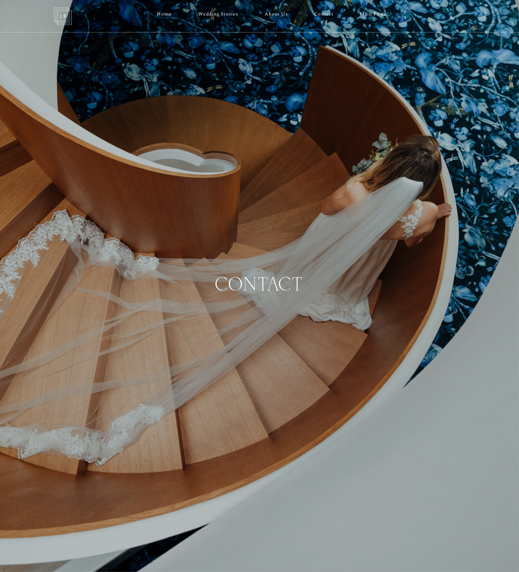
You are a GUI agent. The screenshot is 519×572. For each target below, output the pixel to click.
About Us (276, 14)
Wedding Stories (218, 14)
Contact (323, 14)
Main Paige (373, 14)
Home (164, 14)
